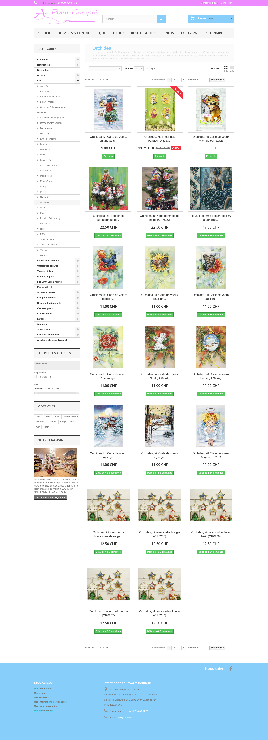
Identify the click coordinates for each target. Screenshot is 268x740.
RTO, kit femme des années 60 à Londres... (211, 217)
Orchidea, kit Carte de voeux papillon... (108, 296)
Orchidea (44, 202)
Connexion (226, 3)
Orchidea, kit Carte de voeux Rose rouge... (108, 376)
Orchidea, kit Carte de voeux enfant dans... (108, 138)
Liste (232, 69)
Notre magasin (50, 440)
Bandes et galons (46, 276)
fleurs (39, 416)
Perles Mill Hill (44, 287)
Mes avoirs (39, 693)
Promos (41, 75)
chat (72, 421)
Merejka (43, 186)
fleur (46, 427)
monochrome (71, 416)
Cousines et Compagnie (51, 117)
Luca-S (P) (45, 160)
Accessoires (43, 329)
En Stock (45, 377)
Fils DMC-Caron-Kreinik (49, 281)
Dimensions (45, 128)
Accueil (44, 33)
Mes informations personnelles (50, 702)
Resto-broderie (144, 33)
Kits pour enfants (46, 297)
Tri (86, 68)
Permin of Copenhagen (51, 218)
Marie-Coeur (45, 181)
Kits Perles (43, 59)
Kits (39, 80)
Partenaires (214, 33)
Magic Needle (46, 176)
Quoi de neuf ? (111, 33)
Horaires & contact (75, 33)
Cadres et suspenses (48, 334)
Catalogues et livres (47, 266)
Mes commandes (43, 688)
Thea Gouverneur (48, 244)
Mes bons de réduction (46, 706)
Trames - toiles (45, 271)
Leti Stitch (44, 149)
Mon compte (43, 683)
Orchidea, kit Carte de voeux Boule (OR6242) (210, 376)
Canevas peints (45, 308)
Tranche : (39, 388)
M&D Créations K (48, 165)
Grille (225, 69)
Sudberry (42, 324)
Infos (169, 33)
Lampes (41, 319)
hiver (57, 416)
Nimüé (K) (44, 197)
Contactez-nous (209, 3)
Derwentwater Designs (50, 123)
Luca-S (43, 154)
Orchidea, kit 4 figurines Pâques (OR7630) (159, 138)
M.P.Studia (45, 170)
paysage (40, 421)
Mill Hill (43, 191)
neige (63, 421)
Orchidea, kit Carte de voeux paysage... (108, 455)
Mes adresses (41, 697)
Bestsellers (43, 70)
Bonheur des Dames (49, 96)
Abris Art (44, 86)
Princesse (44, 223)
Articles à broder (46, 292)
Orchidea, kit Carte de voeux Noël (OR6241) (159, 376)
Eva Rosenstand (47, 139)
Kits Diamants (44, 313)
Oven (42, 207)
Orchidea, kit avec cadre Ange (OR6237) (108, 613)
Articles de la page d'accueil (52, 340)
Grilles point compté (48, 260)
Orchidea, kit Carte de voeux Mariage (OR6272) (210, 138)
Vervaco (43, 250)
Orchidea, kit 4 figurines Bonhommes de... (108, 217)
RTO (42, 234)
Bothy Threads (47, 102)
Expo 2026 (189, 33)
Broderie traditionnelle (49, 303)
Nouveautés (43, 65)
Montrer (129, 68)
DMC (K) (44, 133)
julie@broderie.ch (126, 717)
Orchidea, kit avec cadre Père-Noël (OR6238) (211, 534)
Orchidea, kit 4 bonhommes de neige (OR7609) (159, 217)
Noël (48, 416)
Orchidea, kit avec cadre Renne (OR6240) (159, 613)
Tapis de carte (46, 239)
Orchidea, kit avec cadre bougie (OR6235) (159, 534)
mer (38, 427)
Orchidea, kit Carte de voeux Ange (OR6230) (210, 455)
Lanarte (43, 144)
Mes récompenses (43, 710)
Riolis (42, 229)
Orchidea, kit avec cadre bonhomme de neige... (108, 534)
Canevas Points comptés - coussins (51, 110)
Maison (52, 421)
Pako (42, 213)
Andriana (44, 91)
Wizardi (43, 255)
